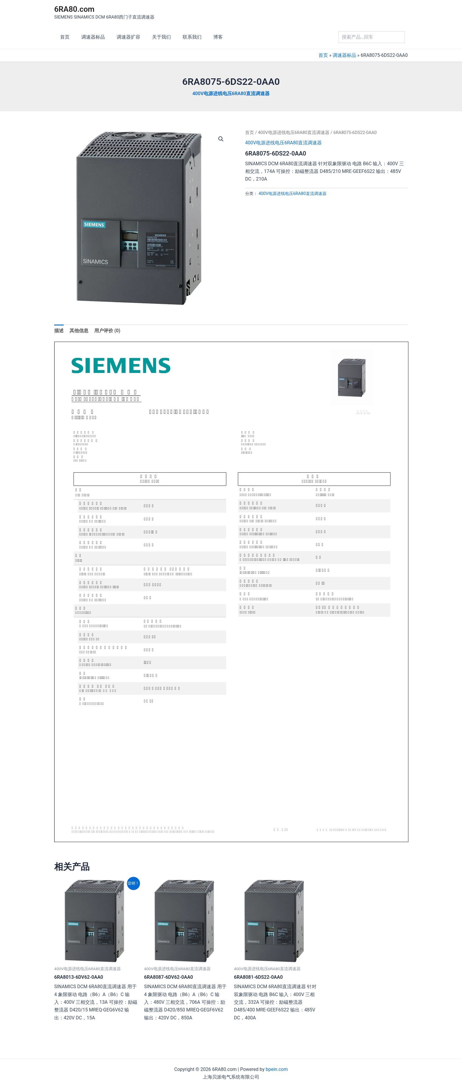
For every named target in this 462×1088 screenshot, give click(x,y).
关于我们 (153, 37)
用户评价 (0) (107, 330)
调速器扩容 (122, 37)
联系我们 (181, 37)
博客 (205, 37)
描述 (59, 330)
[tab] (59, 331)
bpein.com (277, 1069)
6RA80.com (74, 9)
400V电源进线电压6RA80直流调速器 (231, 93)
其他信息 (79, 330)
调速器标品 (89, 37)
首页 (63, 37)
